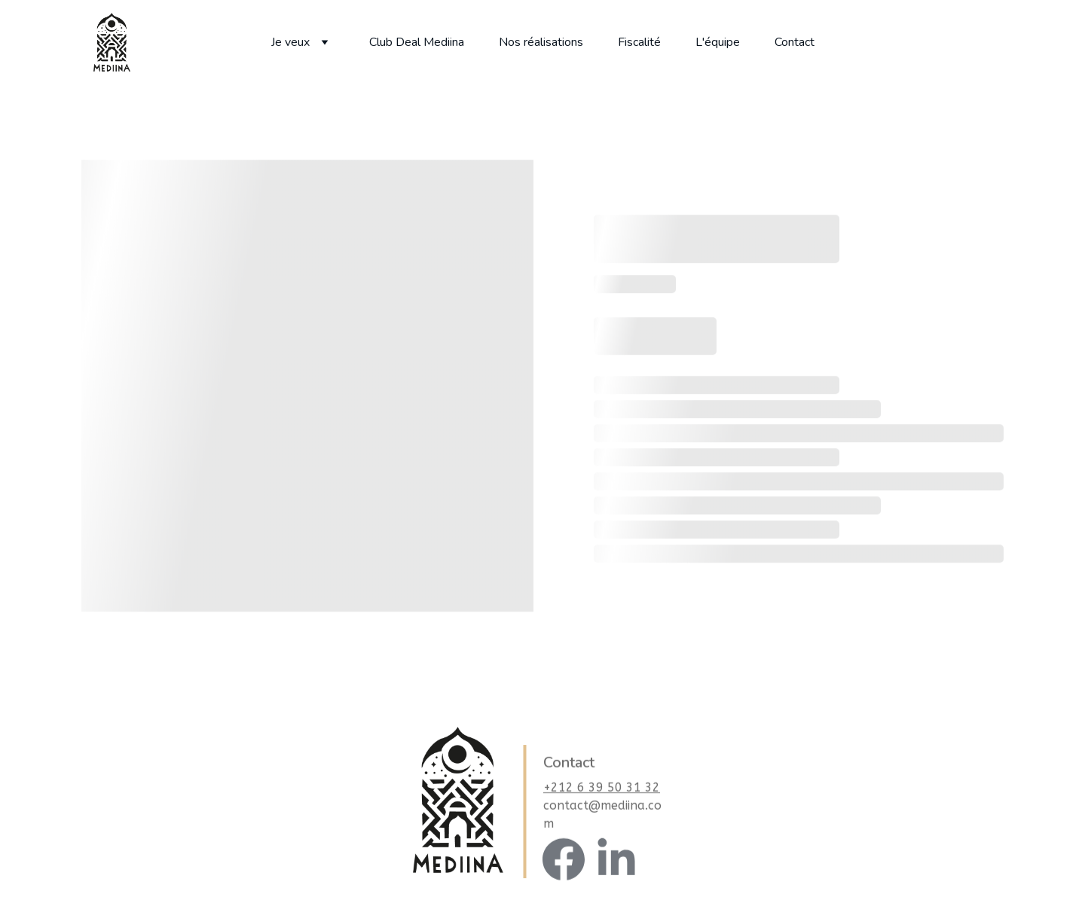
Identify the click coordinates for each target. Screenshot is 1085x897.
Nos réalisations (541, 42)
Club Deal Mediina (416, 42)
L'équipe (717, 42)
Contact (795, 42)
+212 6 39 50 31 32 (601, 793)
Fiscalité (639, 42)
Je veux (290, 42)
